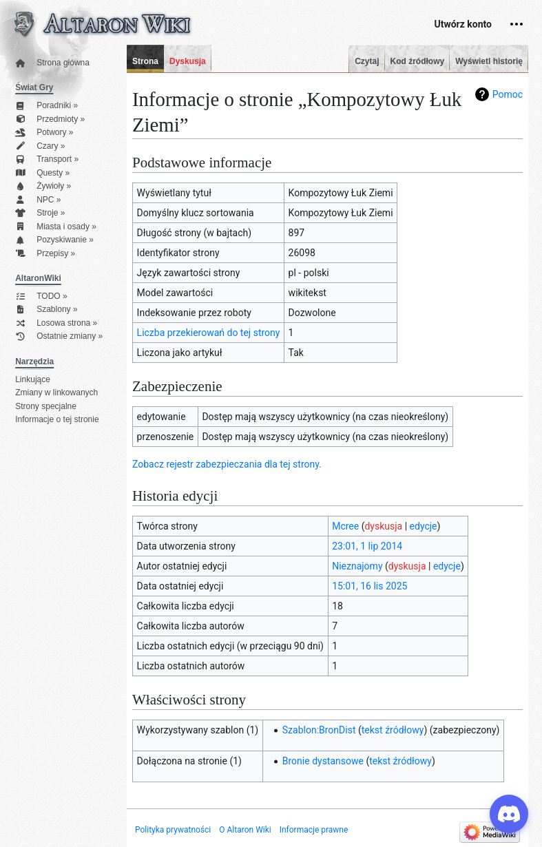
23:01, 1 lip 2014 (367, 546)
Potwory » (44, 132)
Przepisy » (45, 253)
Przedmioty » (50, 119)
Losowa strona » (56, 323)
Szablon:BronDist (319, 729)
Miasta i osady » (55, 226)
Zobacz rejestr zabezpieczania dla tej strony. (227, 464)
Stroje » (40, 213)
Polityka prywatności (173, 830)
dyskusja (383, 526)
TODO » (41, 296)
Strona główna (52, 63)
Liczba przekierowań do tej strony (208, 332)
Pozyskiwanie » (54, 240)
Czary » (40, 146)
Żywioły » (43, 186)
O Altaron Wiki (245, 830)
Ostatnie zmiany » (59, 336)
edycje (423, 526)
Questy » (42, 173)
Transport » (47, 159)
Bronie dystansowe (323, 760)
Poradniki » (46, 105)
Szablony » (46, 309)
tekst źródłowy (393, 729)
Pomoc (507, 94)
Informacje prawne (314, 830)
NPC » (38, 200)
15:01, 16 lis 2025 (369, 586)
